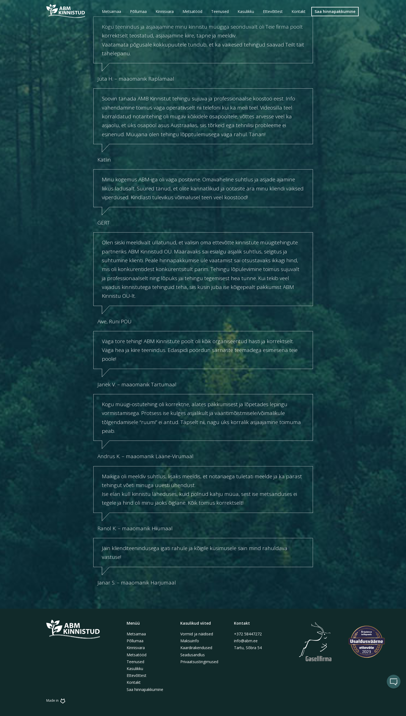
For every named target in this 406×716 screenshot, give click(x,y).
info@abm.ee (246, 640)
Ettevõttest (136, 675)
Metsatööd (136, 654)
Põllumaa (135, 640)
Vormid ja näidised (196, 633)
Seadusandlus (192, 654)
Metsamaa (136, 633)
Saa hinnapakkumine (145, 689)
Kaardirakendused (196, 647)
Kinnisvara (136, 647)
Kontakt (134, 682)
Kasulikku (135, 668)
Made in (56, 700)
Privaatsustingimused (199, 661)
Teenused (135, 661)
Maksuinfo (189, 640)
